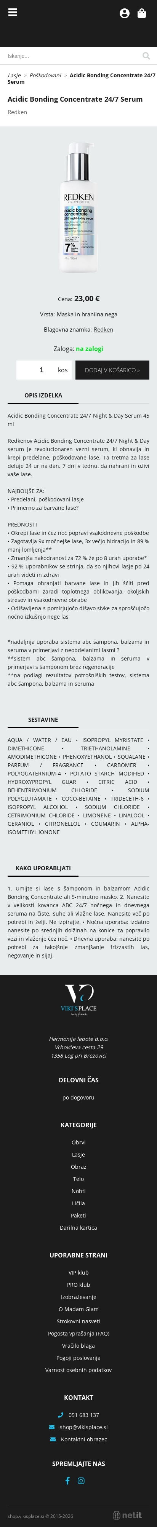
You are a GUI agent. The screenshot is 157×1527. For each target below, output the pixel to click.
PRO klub (78, 1284)
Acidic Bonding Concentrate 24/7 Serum (81, 78)
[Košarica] (141, 13)
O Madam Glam (79, 1309)
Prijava (124, 13)
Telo (78, 1178)
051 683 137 (84, 1414)
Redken (103, 329)
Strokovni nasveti (78, 1321)
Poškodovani (45, 75)
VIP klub (79, 1272)
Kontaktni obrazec (84, 1439)
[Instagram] (85, 1481)
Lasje (14, 75)
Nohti (79, 1191)
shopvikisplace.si (84, 1427)
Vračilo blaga (78, 1345)
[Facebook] (71, 1481)
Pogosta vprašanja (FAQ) (78, 1333)
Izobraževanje (78, 1296)
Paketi (78, 1215)
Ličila (78, 1203)
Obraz (79, 1166)
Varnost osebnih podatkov (78, 1370)
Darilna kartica (78, 1227)
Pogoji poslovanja (78, 1357)
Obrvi (79, 1142)
